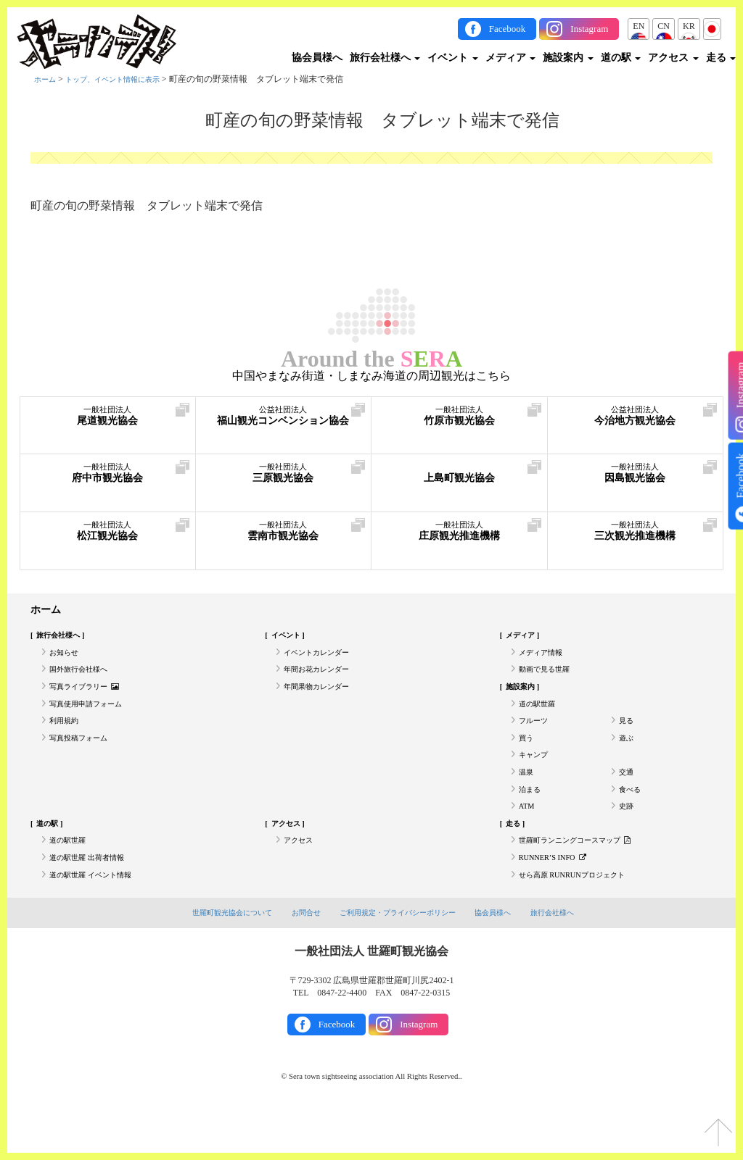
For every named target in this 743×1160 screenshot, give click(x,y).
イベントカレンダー (323, 659)
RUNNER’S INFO (558, 898)
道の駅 (621, 57)
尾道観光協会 (108, 421)
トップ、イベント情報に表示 (126, 79)
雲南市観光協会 (283, 536)
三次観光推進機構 (635, 536)
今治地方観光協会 (635, 421)
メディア (510, 57)
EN (638, 26)
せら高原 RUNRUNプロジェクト (582, 918)
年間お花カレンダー (323, 678)
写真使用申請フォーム (92, 718)
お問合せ (300, 958)
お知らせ (66, 659)
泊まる (532, 818)
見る (627, 738)
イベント (452, 57)
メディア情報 (545, 659)
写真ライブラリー (90, 698)
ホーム (47, 79)
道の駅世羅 (540, 718)
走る (721, 57)
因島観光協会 (635, 478)
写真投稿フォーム (84, 759)
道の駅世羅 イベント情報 (98, 918)
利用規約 (66, 738)
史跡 (627, 838)
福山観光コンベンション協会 (283, 428)
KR (689, 26)
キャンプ (536, 778)
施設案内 (568, 57)
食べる (632, 818)
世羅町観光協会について (221, 958)
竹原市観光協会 (459, 421)
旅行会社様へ (385, 57)
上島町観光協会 (459, 478)
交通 (627, 798)
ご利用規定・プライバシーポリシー (399, 958)
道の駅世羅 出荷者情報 (94, 898)
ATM (528, 838)
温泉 (527, 798)
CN (663, 26)
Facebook (507, 28)
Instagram (589, 28)
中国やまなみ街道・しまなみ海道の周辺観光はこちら (371, 376)
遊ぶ (627, 759)
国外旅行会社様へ (84, 678)
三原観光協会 (283, 478)
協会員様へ (317, 57)
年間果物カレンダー (323, 698)
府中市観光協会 (108, 478)
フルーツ (536, 738)
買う (527, 759)
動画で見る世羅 (549, 678)
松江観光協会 (108, 536)
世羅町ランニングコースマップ (585, 878)
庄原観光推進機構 (459, 536)
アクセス (673, 57)
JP (712, 26)
